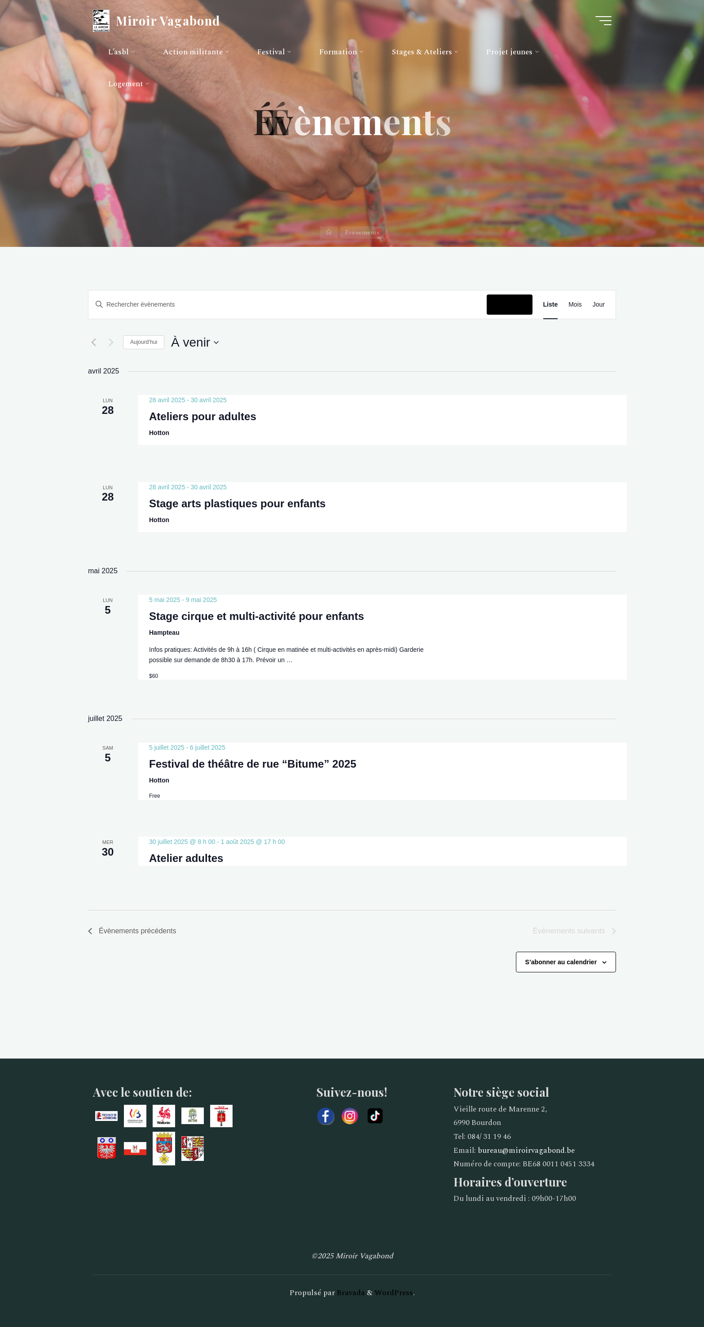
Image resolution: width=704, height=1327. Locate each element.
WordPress (393, 1293)
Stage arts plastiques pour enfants (237, 503)
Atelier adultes (186, 858)
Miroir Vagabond (168, 20)
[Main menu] (603, 20)
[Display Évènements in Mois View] (575, 304)
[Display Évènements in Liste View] (550, 304)
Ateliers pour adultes (202, 416)
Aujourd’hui (143, 342)
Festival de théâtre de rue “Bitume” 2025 (252, 764)
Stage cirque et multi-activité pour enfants (256, 616)
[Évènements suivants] (111, 342)
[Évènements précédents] (93, 342)
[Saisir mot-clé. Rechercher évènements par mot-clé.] (287, 304)
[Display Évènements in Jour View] (599, 304)
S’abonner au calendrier (561, 962)
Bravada (350, 1293)
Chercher (509, 304)
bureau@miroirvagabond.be (526, 1150)
